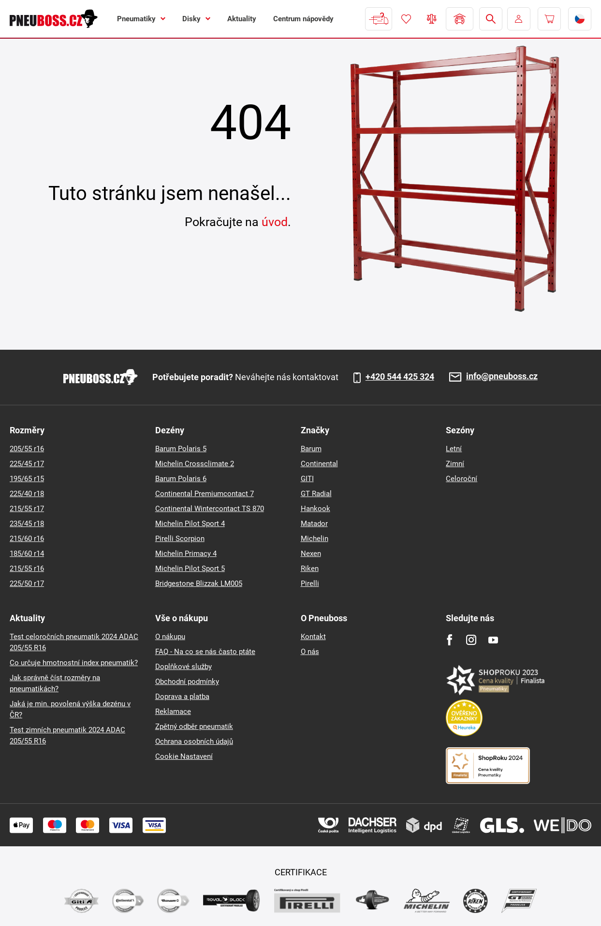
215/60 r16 (27, 538)
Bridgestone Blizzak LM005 (198, 583)
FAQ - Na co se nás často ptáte (205, 651)
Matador (314, 523)
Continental (319, 463)
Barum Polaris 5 (180, 448)
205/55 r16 (27, 448)
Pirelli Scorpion (180, 538)
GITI (307, 478)
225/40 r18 (27, 493)
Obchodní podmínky (187, 681)
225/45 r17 (27, 463)
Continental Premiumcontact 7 (204, 493)
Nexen (311, 553)
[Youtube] (492, 639)
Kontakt (313, 636)
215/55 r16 (27, 568)
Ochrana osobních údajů (194, 741)
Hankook (315, 508)
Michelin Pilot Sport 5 (190, 568)
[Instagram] (471, 639)
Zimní (455, 463)
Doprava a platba (182, 696)
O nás (310, 651)
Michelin (314, 538)
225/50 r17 (27, 583)
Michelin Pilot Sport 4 (190, 523)
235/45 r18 (27, 523)
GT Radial (316, 493)
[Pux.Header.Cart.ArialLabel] (549, 18)
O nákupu (170, 636)
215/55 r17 (27, 508)
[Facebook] (449, 639)
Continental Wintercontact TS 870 (209, 508)
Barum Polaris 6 (180, 478)
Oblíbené (406, 18)
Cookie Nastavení (184, 756)
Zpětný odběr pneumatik (194, 726)
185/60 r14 (27, 553)
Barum (311, 448)
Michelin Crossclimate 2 (194, 463)
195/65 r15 (27, 478)
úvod (275, 222)
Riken (310, 568)
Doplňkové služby (183, 666)
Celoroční (461, 478)
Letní (454, 448)
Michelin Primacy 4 (186, 553)
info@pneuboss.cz (502, 376)
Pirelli (310, 583)
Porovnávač (431, 18)
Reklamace (173, 711)
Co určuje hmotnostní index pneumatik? (74, 662)
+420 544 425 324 (400, 377)
